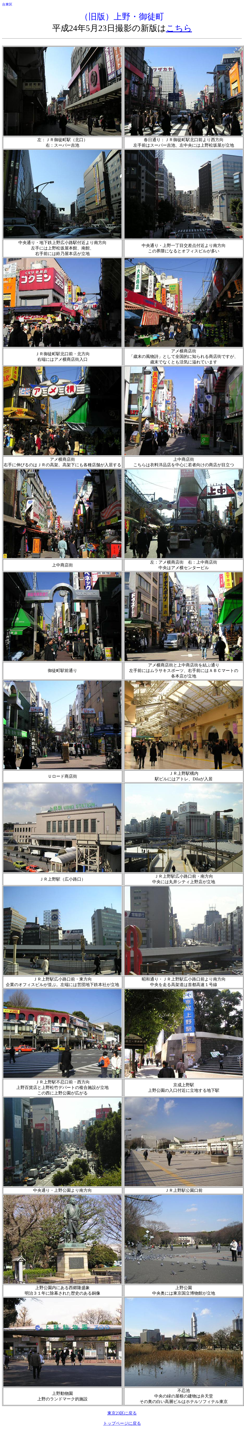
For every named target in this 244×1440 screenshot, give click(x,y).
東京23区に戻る (122, 1413)
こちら (179, 28)
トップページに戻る (122, 1423)
